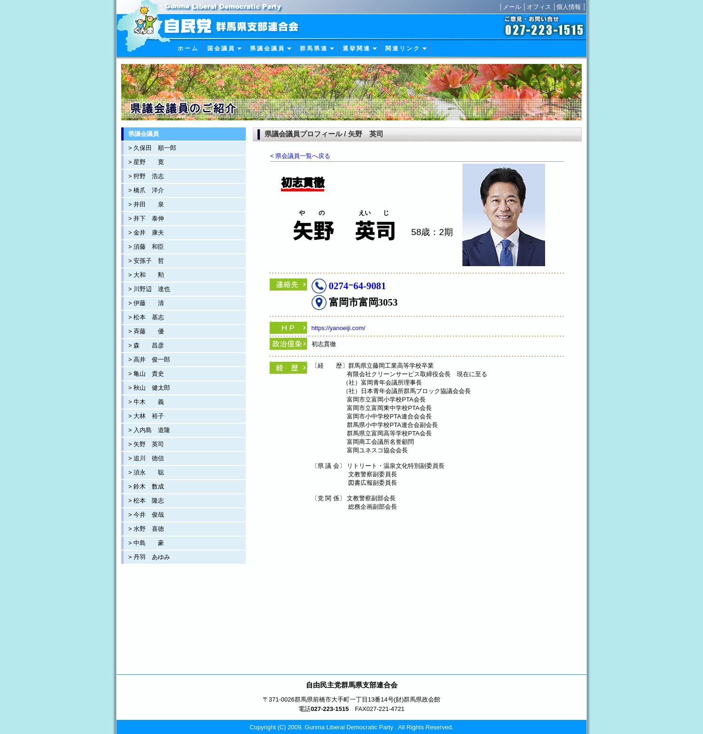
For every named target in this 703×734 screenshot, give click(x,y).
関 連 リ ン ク (406, 48)
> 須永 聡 (146, 472)
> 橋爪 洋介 (146, 190)
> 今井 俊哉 (146, 514)
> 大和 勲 (146, 274)
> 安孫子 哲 (146, 260)
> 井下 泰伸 (146, 218)
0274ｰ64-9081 (357, 285)
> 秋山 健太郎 (149, 387)
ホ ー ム (187, 48)
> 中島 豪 (146, 542)
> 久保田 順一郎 (152, 147)
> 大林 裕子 (146, 415)
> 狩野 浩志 (146, 176)
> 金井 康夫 (146, 232)
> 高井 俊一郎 (149, 359)
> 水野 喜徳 (146, 528)
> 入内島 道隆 (149, 430)
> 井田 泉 (146, 204)
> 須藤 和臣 (146, 246)
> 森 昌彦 (146, 345)
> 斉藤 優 (146, 331)
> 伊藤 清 (146, 303)
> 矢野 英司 (146, 444)
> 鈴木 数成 (146, 486)
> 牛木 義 (146, 401)
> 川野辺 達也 (149, 288)
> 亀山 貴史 (146, 373)
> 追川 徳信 (146, 458)
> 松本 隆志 (146, 500)
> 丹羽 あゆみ (149, 556)
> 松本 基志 (146, 317)
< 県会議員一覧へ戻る (300, 155)
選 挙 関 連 (360, 48)
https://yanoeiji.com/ (339, 327)
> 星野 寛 (146, 162)
